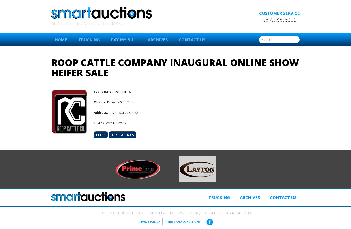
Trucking (89, 39)
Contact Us (192, 39)
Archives (158, 39)
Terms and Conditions (183, 222)
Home (61, 39)
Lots (100, 134)
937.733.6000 (280, 20)
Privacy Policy (149, 222)
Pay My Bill (124, 39)
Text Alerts (122, 134)
